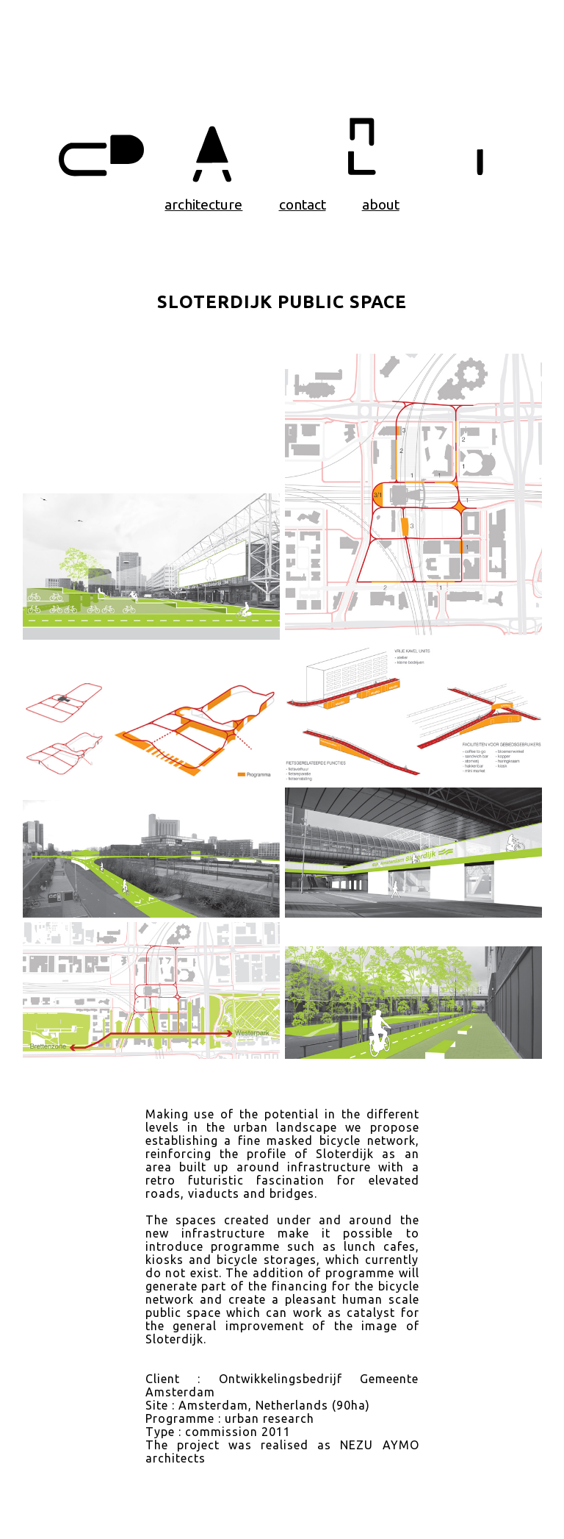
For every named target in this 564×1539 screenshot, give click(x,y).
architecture (203, 204)
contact (302, 204)
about (381, 204)
